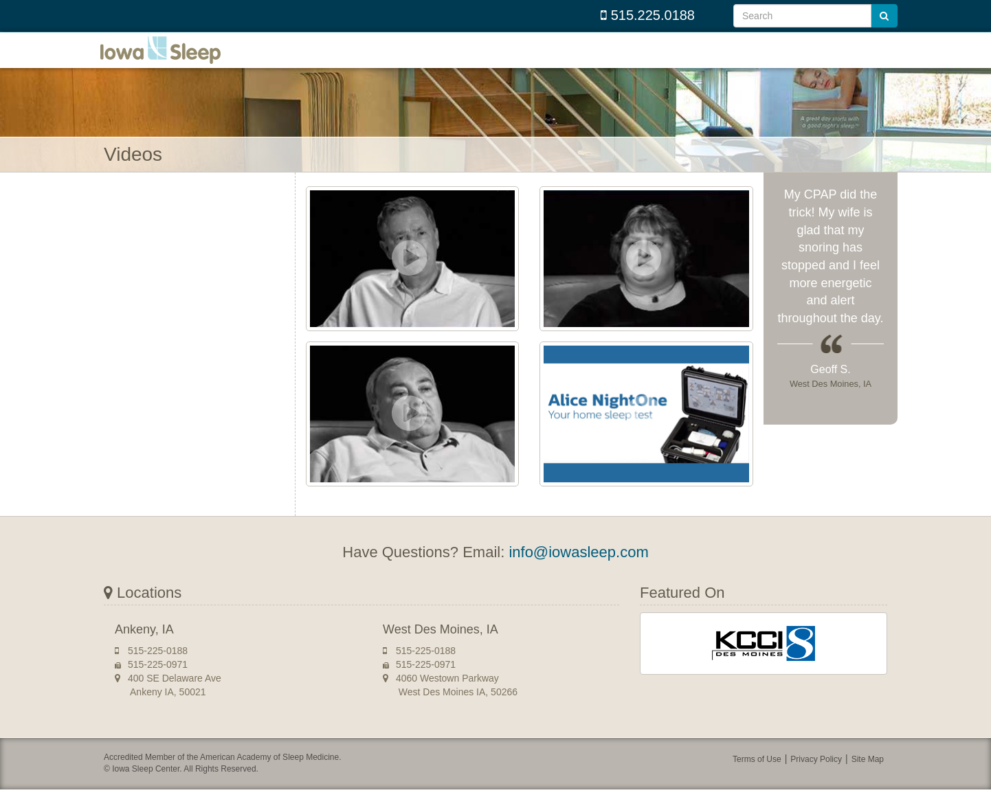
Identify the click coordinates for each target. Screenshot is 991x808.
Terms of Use (757, 778)
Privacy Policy (816, 778)
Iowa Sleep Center (172, 60)
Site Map (867, 778)
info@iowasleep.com (578, 571)
